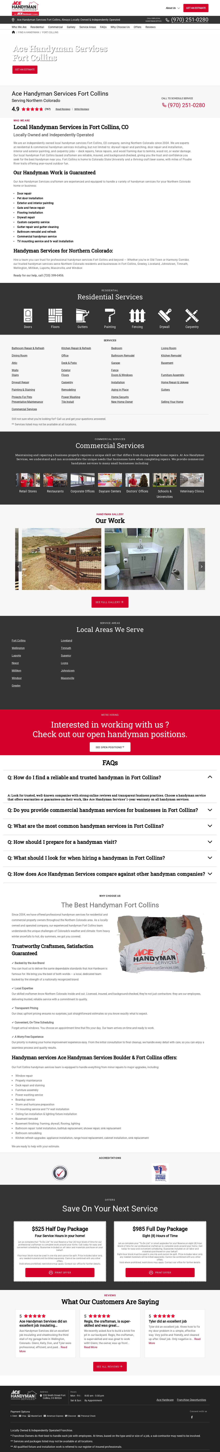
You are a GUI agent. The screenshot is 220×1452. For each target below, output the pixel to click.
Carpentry (67, 382)
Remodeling (68, 389)
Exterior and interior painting (35, 203)
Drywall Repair (20, 382)
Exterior (65, 370)
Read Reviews (63, 109)
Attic (14, 363)
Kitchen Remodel (171, 355)
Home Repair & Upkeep (175, 382)
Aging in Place (119, 389)
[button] (110, 778)
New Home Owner (122, 401)
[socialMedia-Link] (193, 1414)
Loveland (66, 640)
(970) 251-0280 (189, 20)
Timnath (66, 648)
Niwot (15, 663)
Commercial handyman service (37, 236)
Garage (115, 363)
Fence (114, 370)
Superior (66, 655)
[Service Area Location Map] (159, 669)
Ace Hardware (165, 1397)
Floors (65, 375)
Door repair (24, 193)
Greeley (16, 685)
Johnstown (68, 670)
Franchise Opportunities (191, 1397)
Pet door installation (30, 198)
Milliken (16, 670)
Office (64, 355)
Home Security (120, 397)
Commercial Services (24, 409)
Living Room (168, 348)
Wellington (18, 648)
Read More (90, 1344)
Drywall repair (26, 217)
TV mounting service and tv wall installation (45, 241)
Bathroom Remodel (122, 355)
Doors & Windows (122, 375)
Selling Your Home (172, 401)
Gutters (165, 389)
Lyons (64, 663)
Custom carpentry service (33, 222)
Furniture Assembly (172, 375)
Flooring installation (30, 212)
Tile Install (67, 401)
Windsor (17, 678)
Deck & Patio (69, 363)
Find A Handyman (28, 32)
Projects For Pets (22, 397)
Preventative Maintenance (27, 401)
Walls (15, 370)
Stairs (15, 375)
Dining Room (19, 355)
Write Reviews (81, 109)
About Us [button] (173, 8)
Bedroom (116, 348)
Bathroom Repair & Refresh (28, 348)
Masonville (67, 678)
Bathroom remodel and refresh (36, 231)
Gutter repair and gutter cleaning (38, 227)
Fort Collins (19, 640)
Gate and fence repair (31, 208)
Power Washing (70, 397)
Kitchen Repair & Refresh (76, 348)
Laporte (16, 655)
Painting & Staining (23, 389)
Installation (118, 382)
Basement (167, 363)
